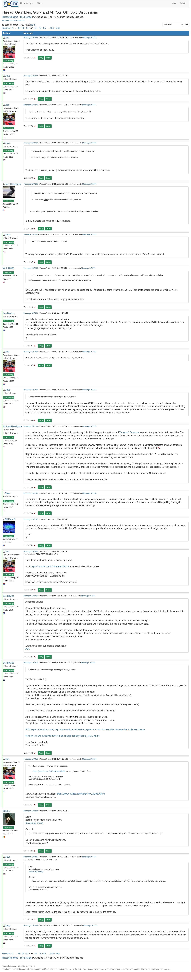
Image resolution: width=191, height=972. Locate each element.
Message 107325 (31, 857)
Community (26, 3)
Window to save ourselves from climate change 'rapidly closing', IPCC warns (62, 736)
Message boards (10, 17)
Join (174, 3)
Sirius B (6, 811)
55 (44, 28)
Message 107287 (31, 234)
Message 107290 (31, 268)
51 (27, 28)
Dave (7, 76)
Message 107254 (89, 38)
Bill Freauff (10, 519)
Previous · (7, 28)
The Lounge (26, 17)
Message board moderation (13, 20)
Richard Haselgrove (12, 426)
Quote (48, 58)
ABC (27, 649)
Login (182, 3)
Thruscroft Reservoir (129, 432)
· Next (57, 28)
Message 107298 (31, 519)
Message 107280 (31, 143)
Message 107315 (31, 759)
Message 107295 (31, 493)
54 (40, 28)
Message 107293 (31, 390)
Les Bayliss (8, 313)
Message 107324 (31, 811)
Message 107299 (31, 551)
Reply (41, 58)
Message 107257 (31, 38)
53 (36, 28)
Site (39, 3)
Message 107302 (31, 663)
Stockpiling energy (34, 823)
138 (52, 28)
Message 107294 (31, 426)
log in (32, 25)
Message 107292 (31, 352)
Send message (9, 61)
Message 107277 (31, 76)
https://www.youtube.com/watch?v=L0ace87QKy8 (81, 794)
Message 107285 (31, 184)
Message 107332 (31, 925)
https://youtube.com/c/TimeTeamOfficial (50, 566)
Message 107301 (31, 596)
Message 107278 (31, 105)
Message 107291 (31, 313)
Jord (7, 38)
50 (23, 28)
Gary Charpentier (13, 184)
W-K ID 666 (8, 268)
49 (19, 28)
